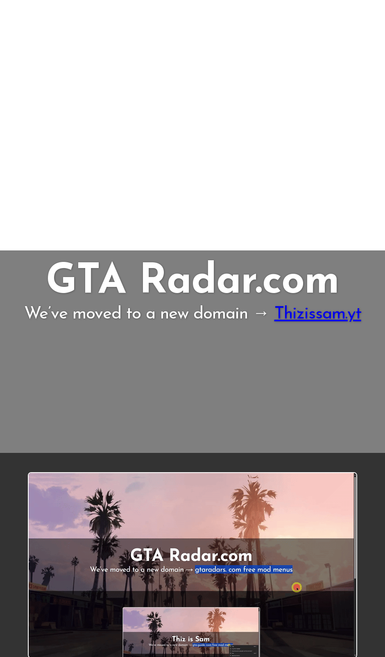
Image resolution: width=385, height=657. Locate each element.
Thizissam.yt (317, 314)
